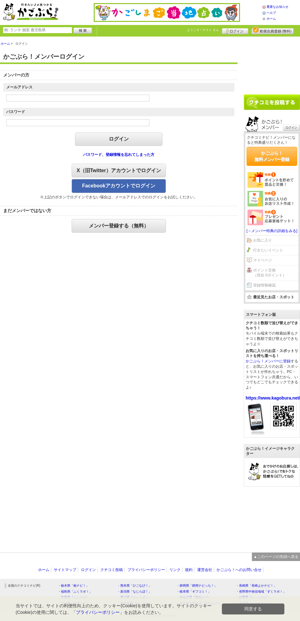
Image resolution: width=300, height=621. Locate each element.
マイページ (262, 260)
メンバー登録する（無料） (119, 225)
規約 (188, 570)
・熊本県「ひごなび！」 (134, 585)
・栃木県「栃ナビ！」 (73, 585)
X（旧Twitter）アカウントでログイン (119, 170)
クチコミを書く (272, 102)
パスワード (15, 112)
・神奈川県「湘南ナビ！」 (195, 597)
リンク (175, 570)
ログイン (235, 30)
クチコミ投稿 (111, 570)
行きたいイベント (268, 250)
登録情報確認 (264, 285)
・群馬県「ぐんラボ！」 (75, 597)
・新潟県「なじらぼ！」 (134, 591)
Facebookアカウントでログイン (119, 185)
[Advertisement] (272, 63)
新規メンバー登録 (273, 30)
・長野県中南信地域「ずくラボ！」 (261, 591)
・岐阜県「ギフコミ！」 (194, 591)
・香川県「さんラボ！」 (134, 597)
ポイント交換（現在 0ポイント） (269, 273)
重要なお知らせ (277, 6)
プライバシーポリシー (146, 570)
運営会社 (204, 570)
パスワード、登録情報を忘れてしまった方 (118, 154)
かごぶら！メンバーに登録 (268, 361)
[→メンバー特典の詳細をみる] (272, 231)
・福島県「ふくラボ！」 (75, 591)
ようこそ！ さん (203, 30)
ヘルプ (271, 12)
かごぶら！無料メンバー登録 (271, 156)
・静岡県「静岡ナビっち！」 (197, 585)
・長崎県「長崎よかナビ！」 (256, 585)
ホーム (271, 18)
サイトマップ (65, 570)
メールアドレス (19, 87)
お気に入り (262, 240)
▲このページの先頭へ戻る (275, 556)
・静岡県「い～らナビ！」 (254, 597)
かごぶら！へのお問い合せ (239, 570)
